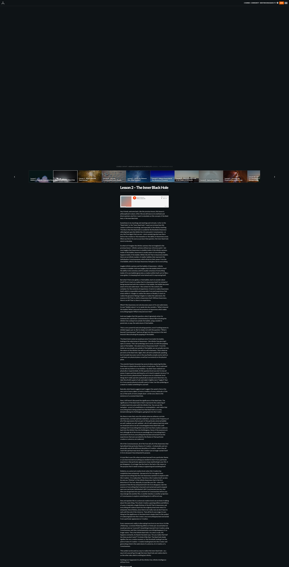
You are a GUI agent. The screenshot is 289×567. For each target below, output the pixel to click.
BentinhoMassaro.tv (268, 3)
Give (281, 3)
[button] (286, 3)
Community (255, 3)
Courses (247, 3)
